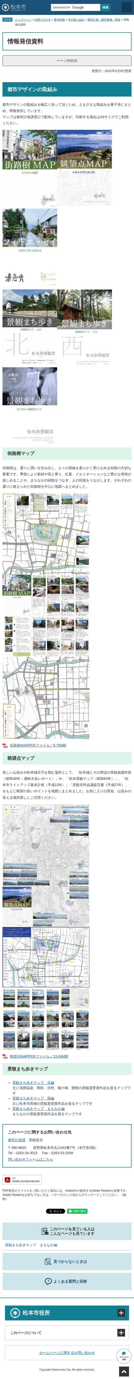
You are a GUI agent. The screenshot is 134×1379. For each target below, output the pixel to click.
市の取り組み (76, 19)
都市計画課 (16, 1140)
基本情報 (59, 19)
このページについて (26, 1333)
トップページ (23, 19)
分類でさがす (43, 19)
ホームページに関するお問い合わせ (67, 1353)
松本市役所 (36, 1313)
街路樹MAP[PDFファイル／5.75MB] (38, 745)
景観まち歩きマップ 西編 (33, 1098)
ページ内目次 (67, 61)
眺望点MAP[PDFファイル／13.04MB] (39, 1056)
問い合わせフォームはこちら (30, 1159)
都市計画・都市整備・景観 (104, 19)
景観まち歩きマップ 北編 (33, 1083)
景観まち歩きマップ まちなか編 (38, 1109)
